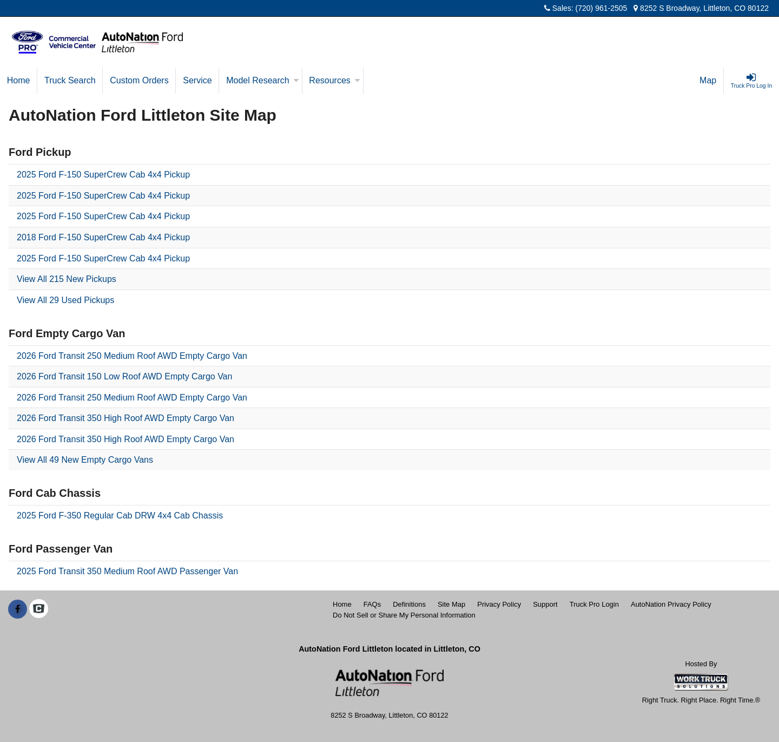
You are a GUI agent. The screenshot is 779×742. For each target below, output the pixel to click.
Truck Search (70, 80)
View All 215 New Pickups (66, 279)
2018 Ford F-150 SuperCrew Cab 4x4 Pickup (103, 237)
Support (545, 604)
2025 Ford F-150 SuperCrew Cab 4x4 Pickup (103, 174)
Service (197, 80)
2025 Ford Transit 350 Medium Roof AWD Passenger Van (127, 571)
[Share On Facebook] (17, 609)
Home (18, 80)
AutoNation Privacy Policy (671, 604)
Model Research (262, 80)
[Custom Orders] (139, 81)
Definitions (409, 604)
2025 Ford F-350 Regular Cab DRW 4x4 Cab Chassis (120, 515)
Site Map (451, 604)
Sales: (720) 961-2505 (585, 8)
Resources (334, 80)
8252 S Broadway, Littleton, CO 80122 (701, 8)
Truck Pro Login (594, 604)
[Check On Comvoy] (38, 609)
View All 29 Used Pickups (65, 300)
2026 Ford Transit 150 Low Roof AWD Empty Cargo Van (124, 376)
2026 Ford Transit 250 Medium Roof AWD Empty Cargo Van (132, 355)
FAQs (372, 604)
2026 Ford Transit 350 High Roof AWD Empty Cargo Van (125, 418)
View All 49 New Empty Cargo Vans (85, 459)
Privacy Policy (499, 604)
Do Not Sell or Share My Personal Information (404, 615)
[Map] (708, 81)
